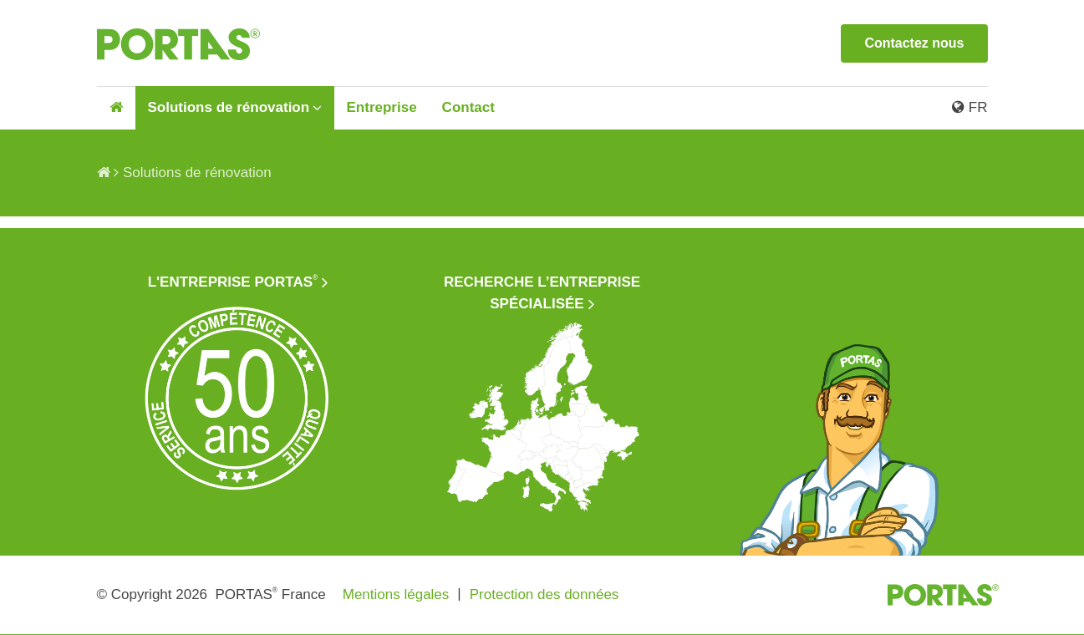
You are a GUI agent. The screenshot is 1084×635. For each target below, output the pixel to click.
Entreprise (382, 107)
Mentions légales (396, 594)
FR (969, 107)
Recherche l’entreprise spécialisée (542, 293)
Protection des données (544, 594)
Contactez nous (914, 43)
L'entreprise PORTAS (233, 282)
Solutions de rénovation (229, 107)
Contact (468, 107)
